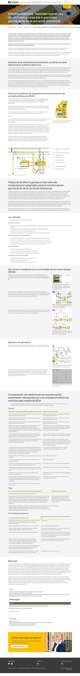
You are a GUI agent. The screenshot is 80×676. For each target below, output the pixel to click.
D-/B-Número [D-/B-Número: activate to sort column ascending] (65, 604)
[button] (69, 2)
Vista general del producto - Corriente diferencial (20, 611)
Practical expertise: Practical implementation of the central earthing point (26, 596)
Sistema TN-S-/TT (14, 625)
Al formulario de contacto (19, 650)
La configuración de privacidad (23, 672)
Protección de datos (35, 672)
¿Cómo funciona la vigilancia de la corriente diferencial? (22, 629)
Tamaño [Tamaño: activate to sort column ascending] (47, 604)
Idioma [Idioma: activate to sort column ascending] (52, 604)
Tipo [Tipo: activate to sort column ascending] (38, 604)
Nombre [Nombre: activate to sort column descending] (11, 604)
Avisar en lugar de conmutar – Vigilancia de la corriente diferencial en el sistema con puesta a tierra (31, 626)
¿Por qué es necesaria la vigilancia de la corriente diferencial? (23, 628)
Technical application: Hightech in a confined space (21, 593)
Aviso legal (43, 672)
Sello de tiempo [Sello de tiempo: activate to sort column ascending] (58, 604)
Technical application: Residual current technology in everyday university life (26, 591)
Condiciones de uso (12, 672)
